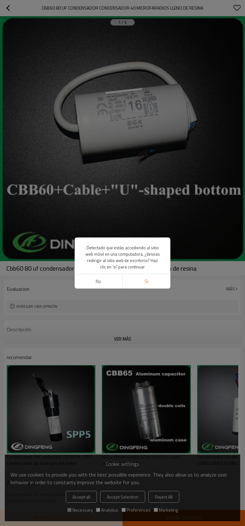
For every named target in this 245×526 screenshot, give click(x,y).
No (98, 281)
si (146, 281)
